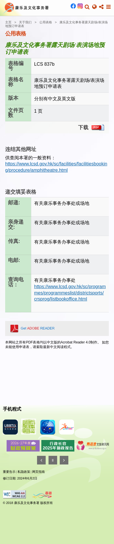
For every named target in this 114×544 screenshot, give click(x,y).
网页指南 (38, 471)
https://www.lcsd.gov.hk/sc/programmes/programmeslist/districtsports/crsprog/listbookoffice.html (70, 292)
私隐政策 (24, 471)
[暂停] (53, 460)
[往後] (64, 460)
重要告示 (9, 471)
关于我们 (25, 22)
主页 (8, 22)
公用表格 (45, 22)
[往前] (41, 460)
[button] (87, 7)
